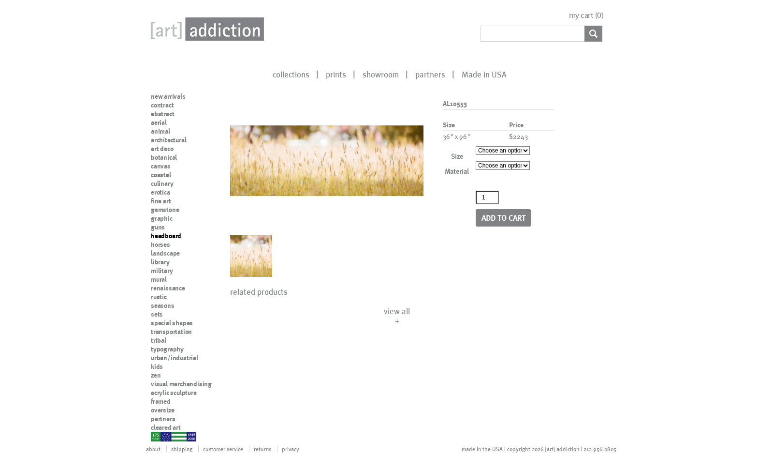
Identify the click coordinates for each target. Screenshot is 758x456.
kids (157, 366)
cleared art (166, 427)
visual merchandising (181, 384)
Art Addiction (205, 29)
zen (155, 375)
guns (158, 227)
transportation (171, 331)
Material (457, 171)
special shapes (172, 323)
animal (160, 131)
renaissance (168, 288)
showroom (381, 74)
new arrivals (168, 96)
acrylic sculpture (174, 392)
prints (336, 74)
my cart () (586, 15)
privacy (290, 448)
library (160, 262)
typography (167, 349)
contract (162, 105)
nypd (158, 436)
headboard (166, 236)
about (153, 448)
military (162, 270)
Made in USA (484, 74)
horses (160, 244)
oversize (162, 410)
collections (291, 74)
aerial (159, 122)
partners (430, 74)
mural (159, 279)
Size (457, 156)
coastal (161, 175)
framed (161, 401)
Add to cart (503, 217)
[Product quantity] (487, 197)
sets (157, 314)
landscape (165, 253)
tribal (158, 340)
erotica (160, 192)
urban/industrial (174, 358)
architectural (168, 140)
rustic (159, 297)
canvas (161, 166)
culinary (162, 183)
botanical (164, 157)
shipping (181, 448)
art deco (162, 148)
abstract (162, 114)
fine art (161, 201)
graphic (162, 218)
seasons (163, 305)
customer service (223, 448)
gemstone (165, 209)
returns (262, 448)
